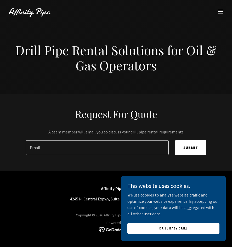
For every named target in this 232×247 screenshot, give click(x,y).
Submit (190, 147)
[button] (220, 11)
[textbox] (97, 147)
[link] (29, 12)
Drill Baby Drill (173, 228)
